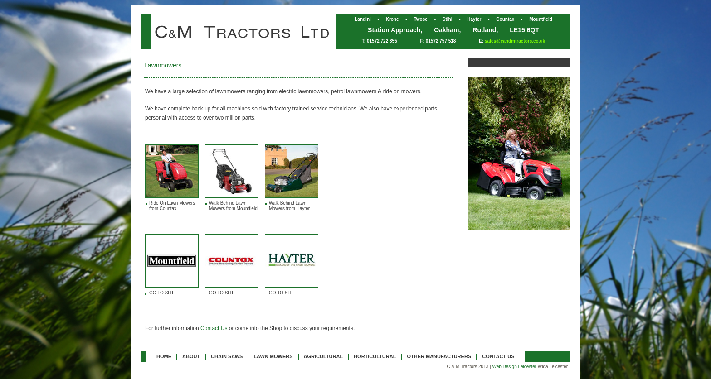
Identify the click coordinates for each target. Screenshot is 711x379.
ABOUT (191, 356)
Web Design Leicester (514, 366)
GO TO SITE (162, 292)
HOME (163, 356)
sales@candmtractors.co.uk (515, 40)
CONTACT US (498, 356)
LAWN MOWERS (272, 356)
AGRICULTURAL (323, 356)
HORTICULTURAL (375, 356)
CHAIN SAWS (227, 356)
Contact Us (213, 328)
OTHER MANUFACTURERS (439, 356)
